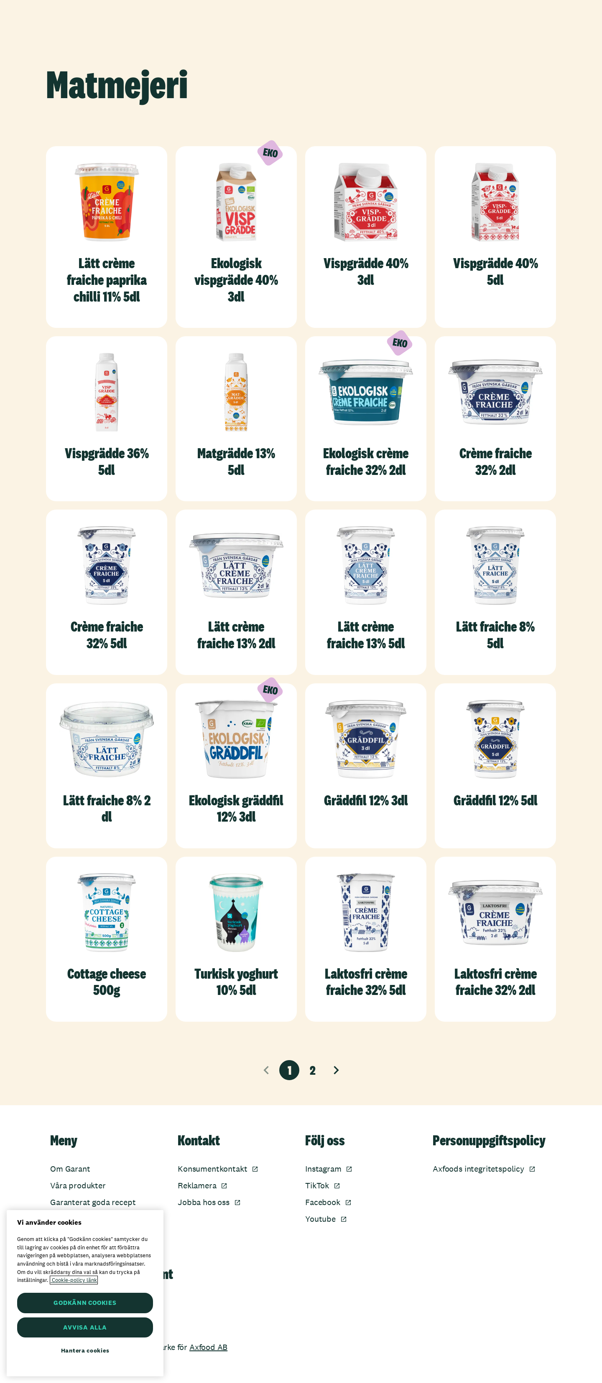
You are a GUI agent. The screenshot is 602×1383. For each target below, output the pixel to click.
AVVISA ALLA (85, 1327)
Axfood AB (208, 1347)
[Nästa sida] (336, 1070)
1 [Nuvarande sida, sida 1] (289, 1069)
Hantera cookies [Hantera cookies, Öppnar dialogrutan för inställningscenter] (85, 1350)
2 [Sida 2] (313, 1069)
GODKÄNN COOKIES (85, 1303)
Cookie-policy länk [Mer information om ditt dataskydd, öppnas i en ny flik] (74, 1280)
